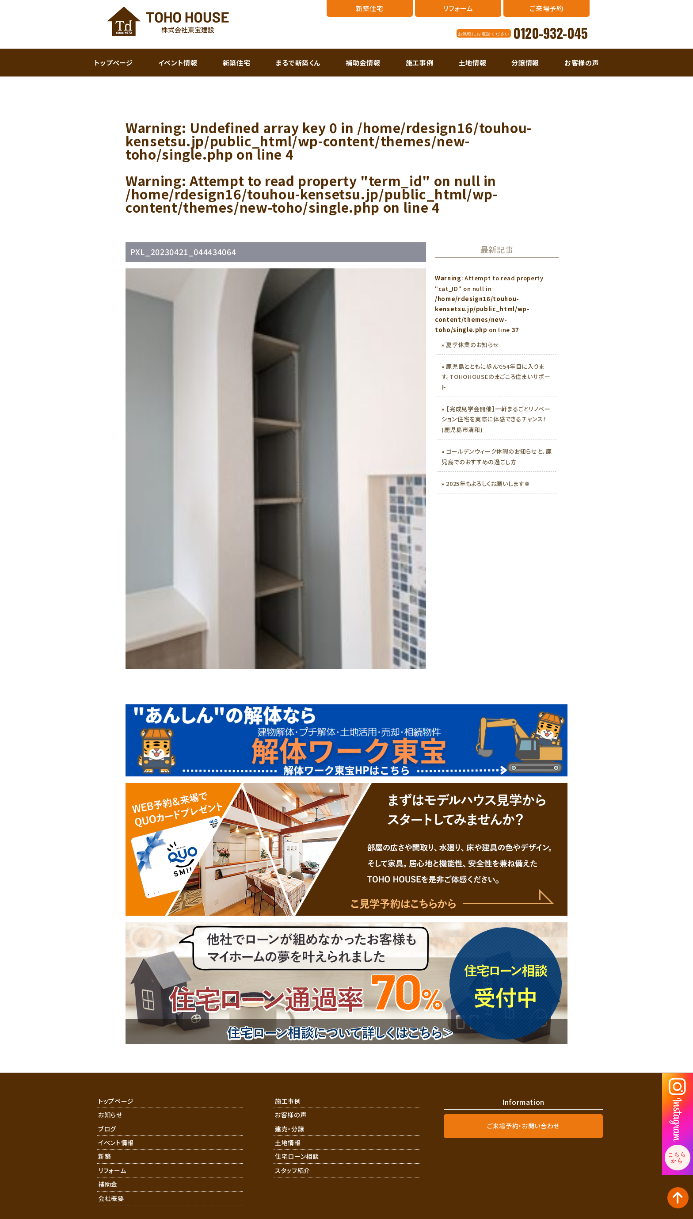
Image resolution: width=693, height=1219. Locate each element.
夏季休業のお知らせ (472, 344)
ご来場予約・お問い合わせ (523, 1125)
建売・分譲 (289, 1128)
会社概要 (111, 1198)
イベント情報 (178, 62)
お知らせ (110, 1114)
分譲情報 (525, 62)
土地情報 (473, 62)
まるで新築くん (298, 62)
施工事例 (420, 62)
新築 (104, 1156)
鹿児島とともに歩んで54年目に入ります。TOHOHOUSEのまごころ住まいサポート (496, 376)
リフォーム (112, 1170)
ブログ (107, 1128)
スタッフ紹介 (292, 1170)
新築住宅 (237, 62)
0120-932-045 (550, 33)
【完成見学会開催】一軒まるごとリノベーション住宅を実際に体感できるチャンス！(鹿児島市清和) (496, 419)
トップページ (113, 62)
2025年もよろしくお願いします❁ (487, 483)
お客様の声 (581, 62)
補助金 (108, 1184)
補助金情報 (363, 62)
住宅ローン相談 (297, 1156)
